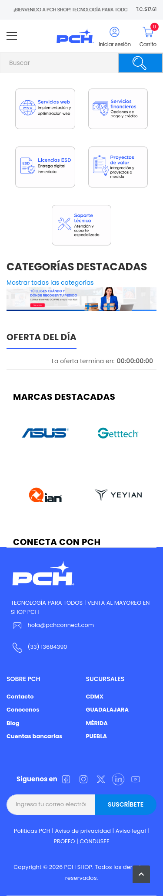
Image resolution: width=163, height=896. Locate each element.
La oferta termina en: (83, 361)
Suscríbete (125, 804)
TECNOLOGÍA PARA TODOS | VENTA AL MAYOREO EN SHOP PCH (80, 607)
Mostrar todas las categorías (50, 282)
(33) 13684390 (47, 647)
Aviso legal (131, 831)
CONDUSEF (94, 841)
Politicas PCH (32, 831)
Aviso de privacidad (83, 831)
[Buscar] (140, 63)
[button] (141, 874)
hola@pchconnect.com (60, 625)
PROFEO (64, 841)
